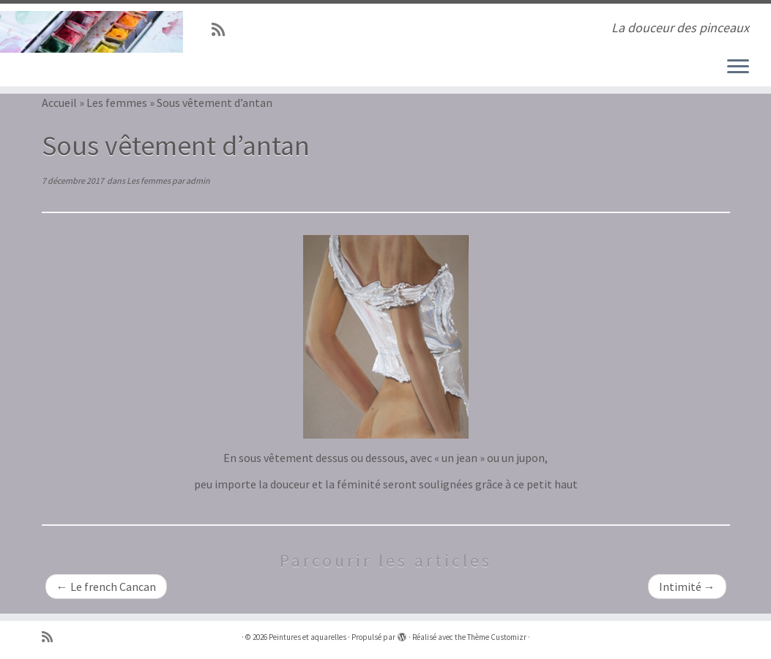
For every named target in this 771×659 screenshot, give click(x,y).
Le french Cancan (106, 586)
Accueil (59, 102)
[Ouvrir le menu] (738, 67)
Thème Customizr (496, 637)
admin (198, 180)
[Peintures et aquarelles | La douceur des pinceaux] (90, 32)
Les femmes (116, 102)
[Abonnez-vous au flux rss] (223, 30)
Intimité (687, 586)
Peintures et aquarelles (307, 637)
